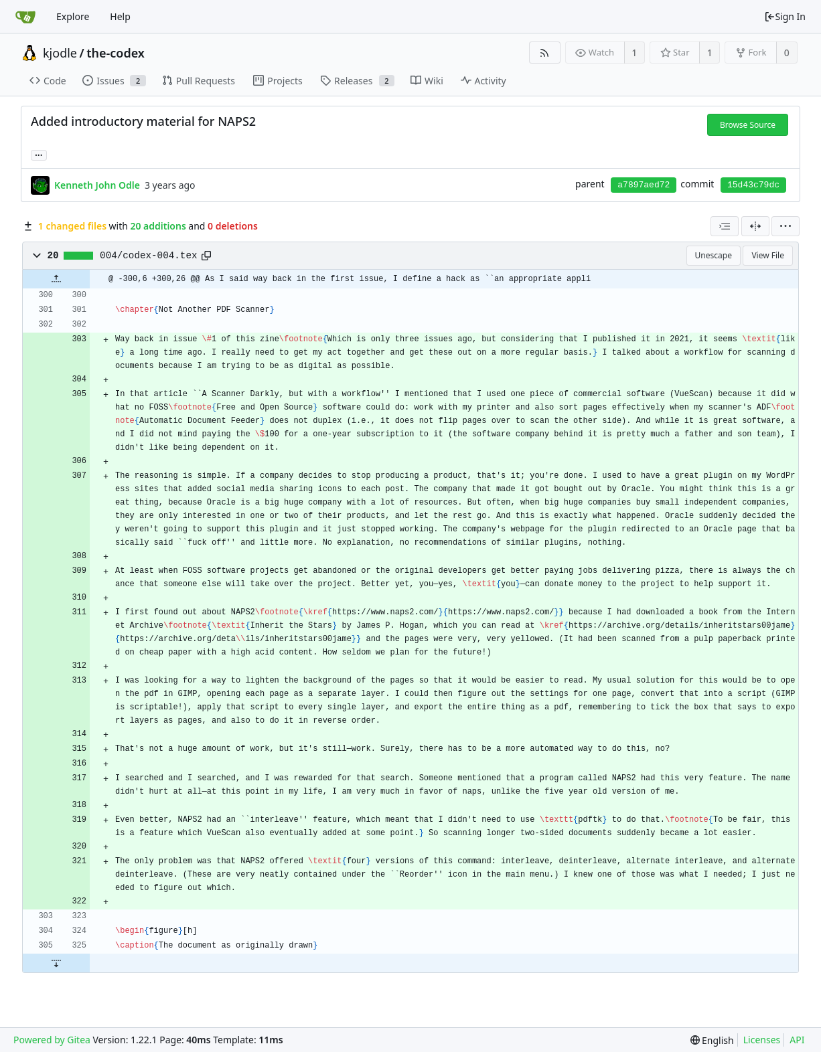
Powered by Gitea (51, 1039)
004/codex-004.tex (148, 255)
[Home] (25, 17)
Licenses (762, 1039)
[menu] (785, 226)
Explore (72, 16)
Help (120, 16)
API (797, 1039)
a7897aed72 (643, 185)
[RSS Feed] (545, 52)
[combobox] (725, 226)
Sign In (785, 16)
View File (767, 255)
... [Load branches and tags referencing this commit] (39, 154)
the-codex (115, 53)
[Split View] (755, 226)
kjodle (60, 53)
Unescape (713, 255)
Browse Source (747, 124)
